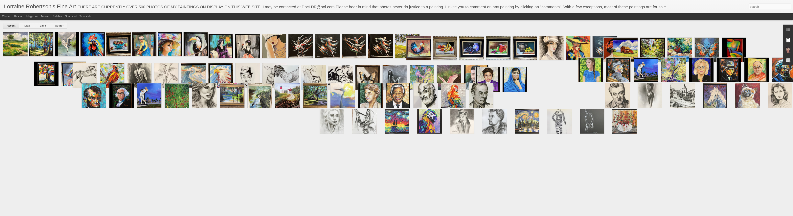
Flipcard (19, 16)
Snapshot (71, 16)
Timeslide (85, 16)
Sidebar (57, 16)
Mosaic (45, 16)
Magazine (32, 16)
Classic (6, 16)
